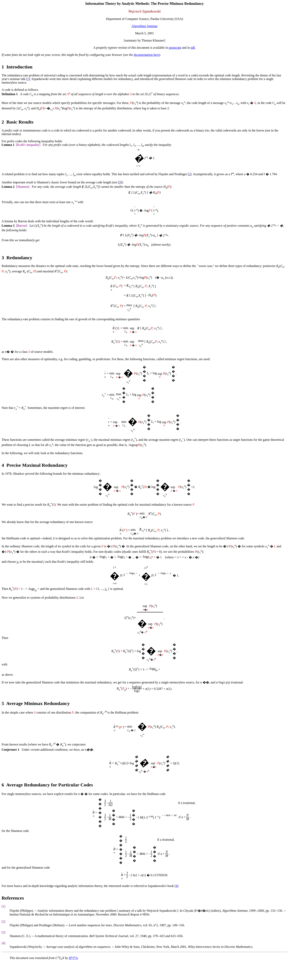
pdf (193, 47)
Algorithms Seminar (144, 26)
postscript (175, 47)
